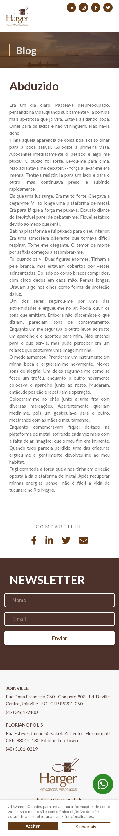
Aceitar (33, 825)
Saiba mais (86, 826)
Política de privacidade (59, 799)
